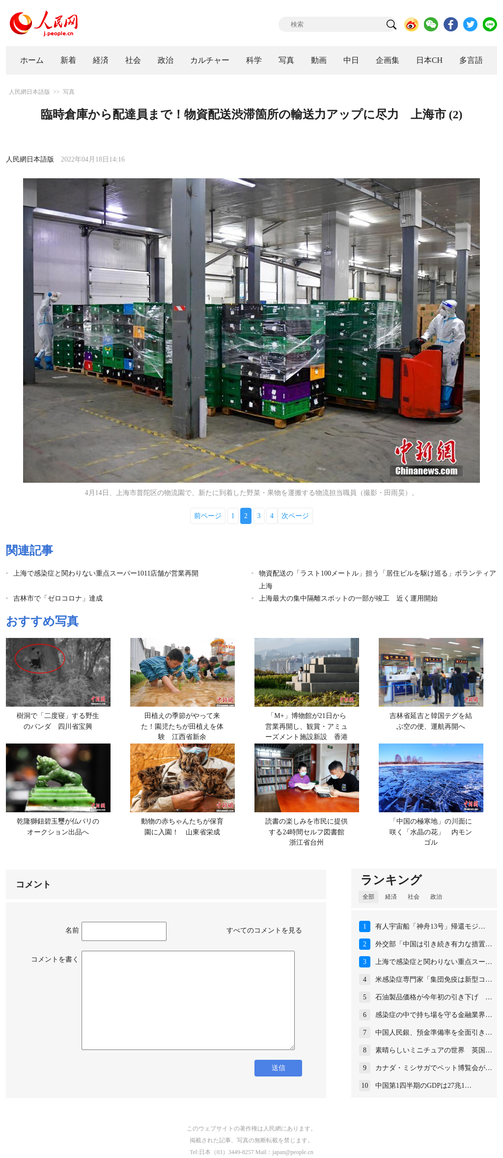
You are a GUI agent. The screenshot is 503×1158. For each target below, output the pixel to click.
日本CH (429, 60)
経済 (101, 60)
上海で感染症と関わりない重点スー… (433, 961)
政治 (165, 60)
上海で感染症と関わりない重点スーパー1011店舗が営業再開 (105, 573)
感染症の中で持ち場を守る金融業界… (433, 1015)
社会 (133, 60)
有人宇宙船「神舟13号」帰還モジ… (430, 926)
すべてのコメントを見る (264, 930)
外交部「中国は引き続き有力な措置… (433, 944)
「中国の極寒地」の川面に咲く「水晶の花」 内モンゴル (431, 832)
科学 (254, 60)
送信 (278, 1068)
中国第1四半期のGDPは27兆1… (423, 1085)
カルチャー (209, 60)
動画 (319, 60)
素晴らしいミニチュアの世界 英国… (433, 1050)
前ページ (208, 516)
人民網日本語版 (29, 91)
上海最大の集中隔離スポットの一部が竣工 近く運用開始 (348, 598)
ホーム (32, 60)
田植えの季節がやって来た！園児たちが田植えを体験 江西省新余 (182, 726)
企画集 (387, 60)
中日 (351, 60)
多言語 (471, 60)
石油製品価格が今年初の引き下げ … (433, 997)
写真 (286, 60)
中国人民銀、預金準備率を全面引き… (433, 1032)
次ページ (295, 516)
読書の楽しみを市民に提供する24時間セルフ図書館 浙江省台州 (308, 832)
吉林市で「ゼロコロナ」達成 (58, 598)
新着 (68, 60)
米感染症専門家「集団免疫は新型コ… (433, 979)
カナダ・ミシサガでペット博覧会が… (433, 1068)
